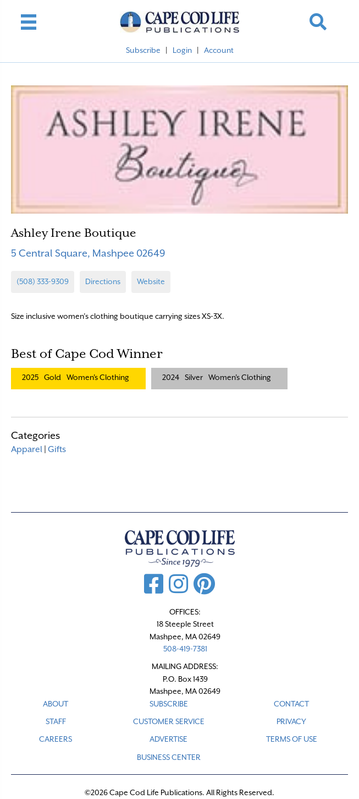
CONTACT (291, 703)
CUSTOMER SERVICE (169, 721)
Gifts (57, 449)
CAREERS (55, 739)
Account (219, 50)
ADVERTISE (168, 739)
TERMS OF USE (291, 739)
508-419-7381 (185, 648)
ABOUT (55, 703)
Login (182, 50)
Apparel (26, 449)
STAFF (56, 721)
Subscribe (143, 50)
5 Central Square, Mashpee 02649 (88, 253)
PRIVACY (291, 721)
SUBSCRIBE (169, 703)
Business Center (169, 757)
